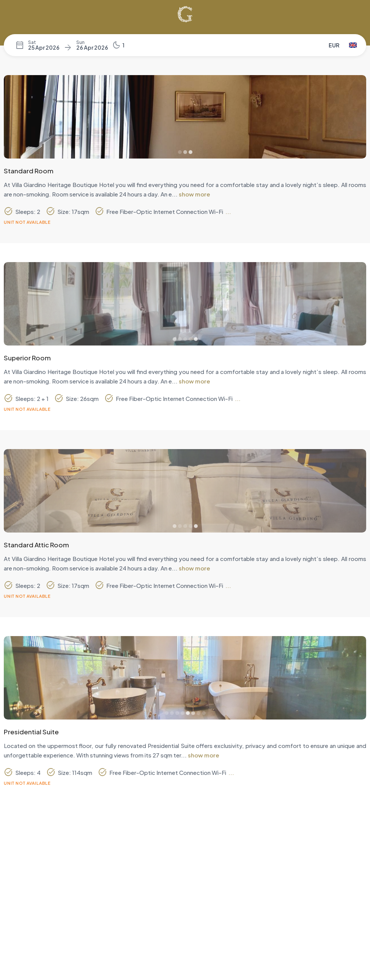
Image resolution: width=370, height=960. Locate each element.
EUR (334, 45)
